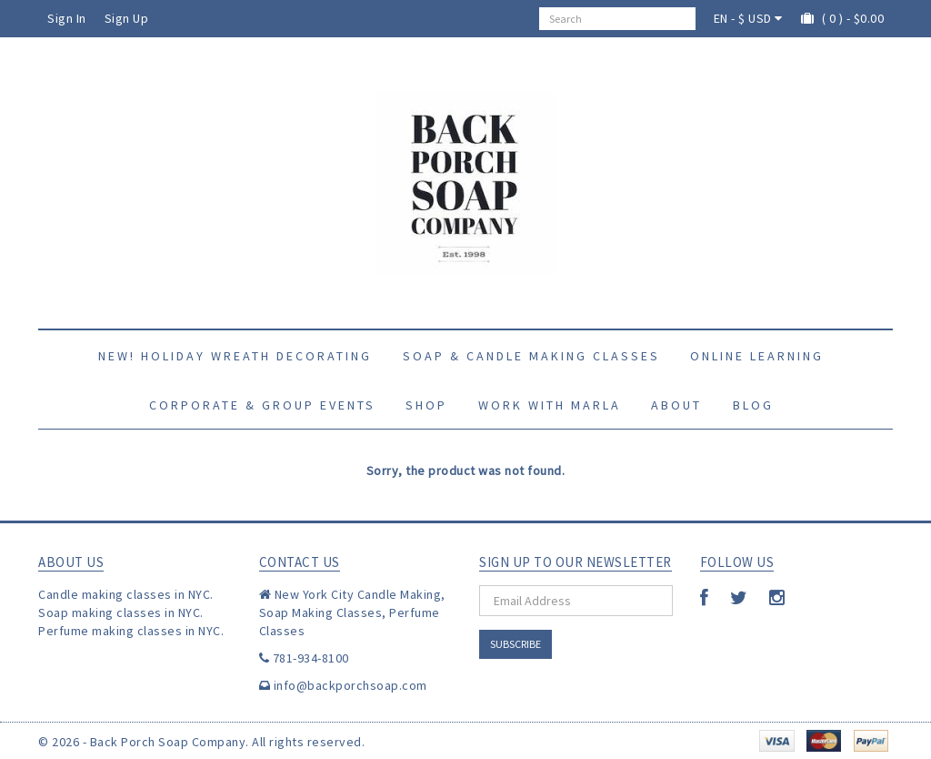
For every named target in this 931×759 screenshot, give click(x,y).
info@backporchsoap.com (350, 685)
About (676, 405)
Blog (753, 405)
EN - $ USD (748, 18)
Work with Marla (549, 405)
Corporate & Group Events (262, 405)
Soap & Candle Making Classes (531, 356)
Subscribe (515, 644)
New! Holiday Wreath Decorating (235, 356)
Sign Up (127, 18)
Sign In (66, 18)
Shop (426, 405)
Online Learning (757, 356)
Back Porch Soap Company (168, 742)
